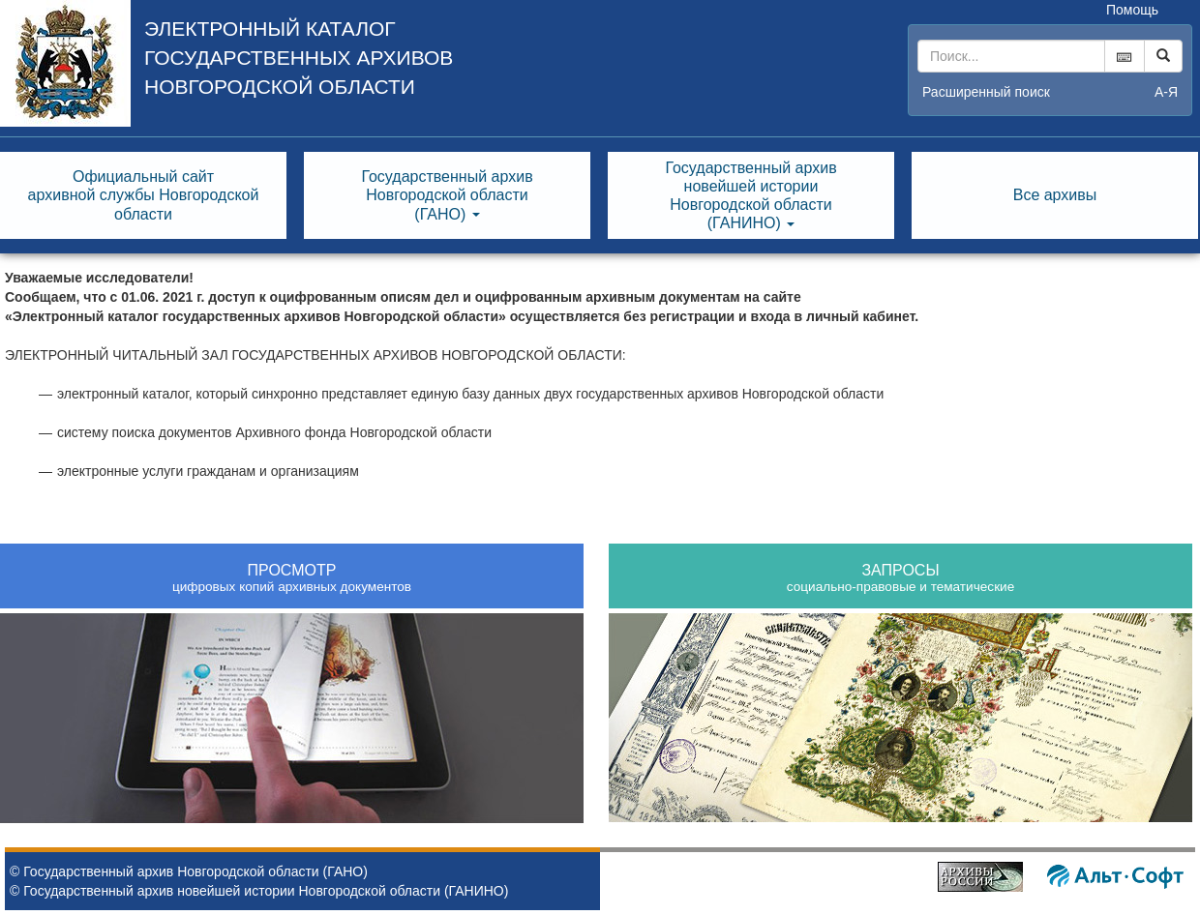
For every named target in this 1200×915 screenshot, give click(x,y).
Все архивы (1055, 195)
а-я (1166, 92)
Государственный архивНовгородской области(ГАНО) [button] (446, 194)
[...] (1011, 56)
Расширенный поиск (986, 92)
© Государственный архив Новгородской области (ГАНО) (189, 871)
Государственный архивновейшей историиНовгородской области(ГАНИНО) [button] (750, 196)
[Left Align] (1163, 56)
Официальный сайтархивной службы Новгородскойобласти (143, 194)
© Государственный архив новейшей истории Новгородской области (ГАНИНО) (259, 891)
